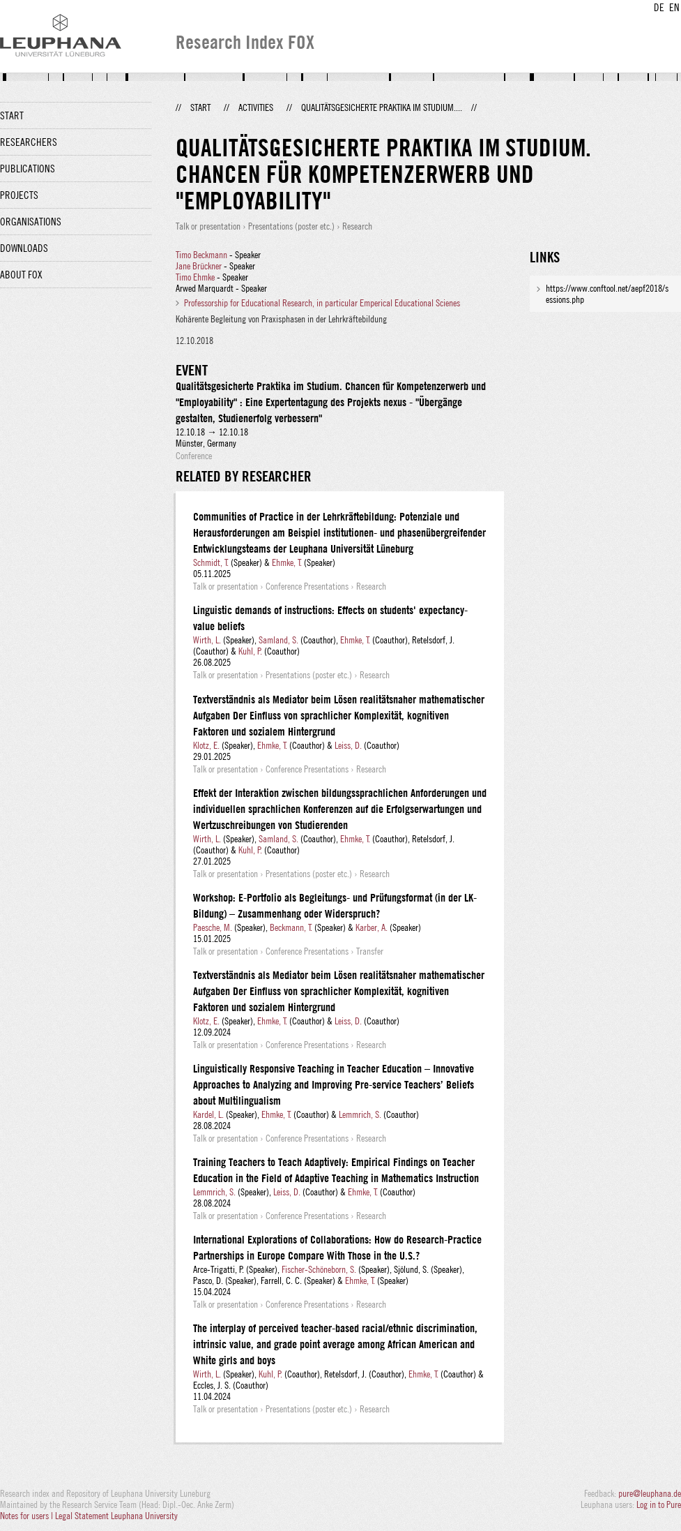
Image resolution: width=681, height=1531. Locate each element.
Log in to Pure (658, 1504)
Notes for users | (27, 1515)
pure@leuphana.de (649, 1493)
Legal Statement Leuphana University (116, 1515)
